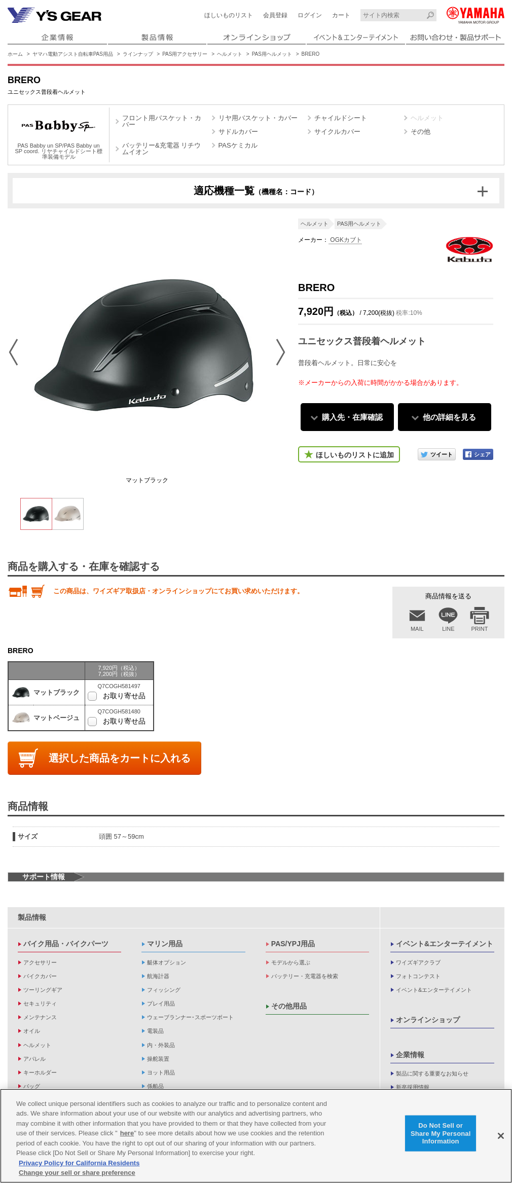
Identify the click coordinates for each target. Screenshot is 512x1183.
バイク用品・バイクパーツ (65, 944)
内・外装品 (161, 1045)
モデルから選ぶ (290, 962)
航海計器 (158, 976)
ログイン (310, 15)
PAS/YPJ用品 (293, 944)
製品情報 (32, 917)
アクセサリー (40, 962)
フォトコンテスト (418, 976)
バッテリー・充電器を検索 (304, 976)
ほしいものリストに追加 (355, 455)
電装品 (155, 1031)
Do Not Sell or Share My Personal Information (441, 1133)
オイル (31, 1031)
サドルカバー (238, 131)
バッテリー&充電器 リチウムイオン (161, 148)
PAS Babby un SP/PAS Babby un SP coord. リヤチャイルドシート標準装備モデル (58, 136)
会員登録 (275, 15)
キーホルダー (40, 1072)
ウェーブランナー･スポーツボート (190, 1017)
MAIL (417, 629)
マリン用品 (164, 944)
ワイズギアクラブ (418, 962)
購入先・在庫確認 (352, 417)
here (127, 1133)
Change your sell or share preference (77, 1172)
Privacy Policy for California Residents (79, 1163)
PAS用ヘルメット (272, 54)
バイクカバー (40, 976)
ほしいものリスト (228, 15)
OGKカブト (345, 239)
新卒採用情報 (412, 1087)
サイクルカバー (337, 131)
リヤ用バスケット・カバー (258, 118)
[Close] (501, 1136)
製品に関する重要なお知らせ (432, 1073)
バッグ (31, 1086)
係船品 (155, 1086)
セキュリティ (40, 1003)
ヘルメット (229, 54)
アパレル (34, 1059)
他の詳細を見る (449, 417)
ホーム (15, 54)
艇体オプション (166, 962)
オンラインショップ (428, 1020)
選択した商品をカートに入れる (120, 758)
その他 (420, 131)
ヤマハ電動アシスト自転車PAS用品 (72, 54)
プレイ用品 (161, 1003)
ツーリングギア (42, 990)
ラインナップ (138, 54)
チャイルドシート (340, 118)
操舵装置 (158, 1059)
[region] (256, 1136)
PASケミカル (238, 145)
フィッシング (163, 990)
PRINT (479, 629)
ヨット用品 (161, 1072)
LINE (448, 629)
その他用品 (289, 1006)
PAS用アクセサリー (184, 54)
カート (341, 15)
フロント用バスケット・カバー (161, 121)
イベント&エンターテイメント (444, 944)
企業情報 (410, 1055)
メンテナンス (40, 1017)
